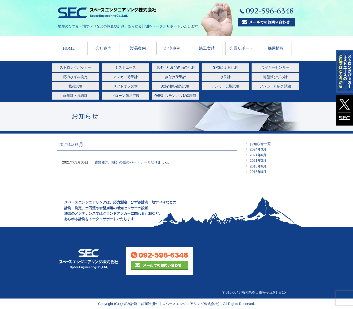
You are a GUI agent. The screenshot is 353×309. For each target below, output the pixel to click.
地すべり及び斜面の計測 (175, 67)
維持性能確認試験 (175, 86)
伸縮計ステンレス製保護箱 (175, 96)
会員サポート (241, 48)
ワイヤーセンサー (275, 67)
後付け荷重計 (175, 77)
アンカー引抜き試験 (275, 86)
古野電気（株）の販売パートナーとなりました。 (133, 162)
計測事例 (172, 48)
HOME (69, 48)
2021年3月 (258, 160)
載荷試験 (75, 86)
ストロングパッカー (75, 67)
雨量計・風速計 (75, 96)
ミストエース (125, 67)
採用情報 (276, 48)
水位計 (225, 77)
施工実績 (207, 48)
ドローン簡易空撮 (125, 96)
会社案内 (103, 48)
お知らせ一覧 (260, 144)
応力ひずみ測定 (75, 77)
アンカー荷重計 (125, 77)
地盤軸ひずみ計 (275, 77)
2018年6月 (258, 166)
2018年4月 (258, 172)
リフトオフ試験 (125, 86)
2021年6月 (258, 155)
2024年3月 (258, 149)
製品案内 (138, 48)
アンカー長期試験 (225, 86)
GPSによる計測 (225, 67)
